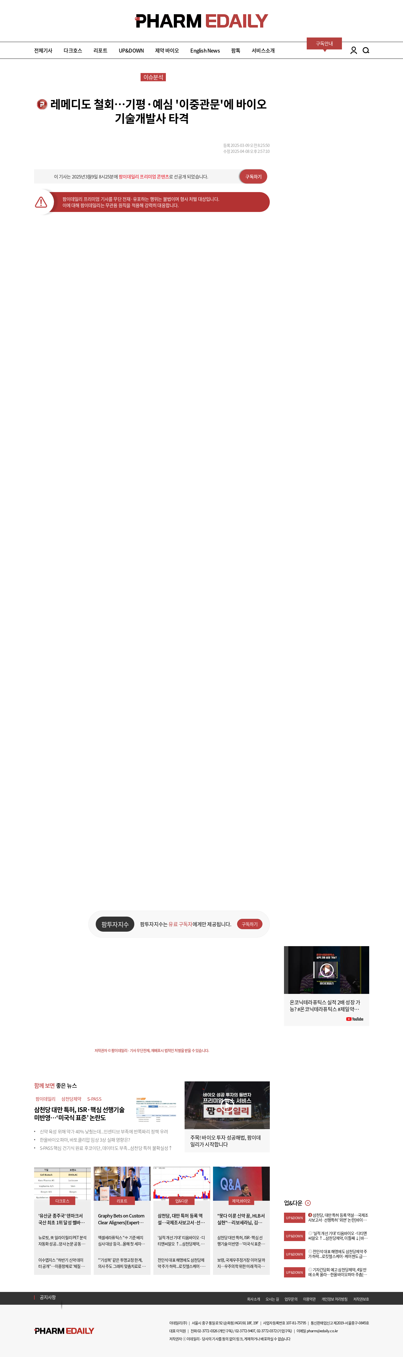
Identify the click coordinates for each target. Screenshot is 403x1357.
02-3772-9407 (245, 1330)
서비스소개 (263, 50)
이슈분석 (153, 77)
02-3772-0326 (207, 1330)
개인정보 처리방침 (334, 1299)
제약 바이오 (167, 50)
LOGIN (352, 50)
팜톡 (235, 50)
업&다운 (181, 1201)
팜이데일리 (46, 1098)
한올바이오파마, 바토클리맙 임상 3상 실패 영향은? (85, 1139)
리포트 (100, 50)
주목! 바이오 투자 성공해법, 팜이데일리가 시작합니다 (225, 1141)
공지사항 (48, 1297)
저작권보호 (361, 1299)
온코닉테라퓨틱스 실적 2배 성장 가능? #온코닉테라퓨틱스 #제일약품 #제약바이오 (326, 1009)
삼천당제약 (71, 1098)
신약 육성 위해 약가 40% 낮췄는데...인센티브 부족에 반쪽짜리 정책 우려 (104, 1131)
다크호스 (73, 50)
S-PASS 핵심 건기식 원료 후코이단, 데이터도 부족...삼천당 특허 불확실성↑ (106, 1147)
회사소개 (253, 1299)
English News (205, 50)
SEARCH (366, 50)
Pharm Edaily (64, 1331)
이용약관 (309, 1299)
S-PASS (94, 1098)
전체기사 (43, 50)
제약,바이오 (241, 1201)
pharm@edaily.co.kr (322, 1330)
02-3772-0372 (267, 1330)
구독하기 (253, 176)
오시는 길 (272, 1299)
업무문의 (291, 1299)
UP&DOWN (131, 50)
